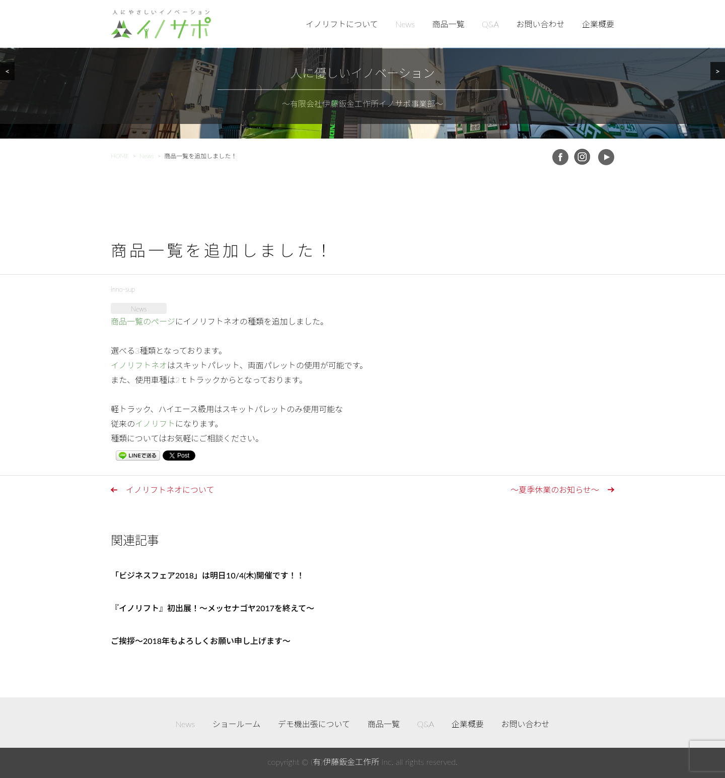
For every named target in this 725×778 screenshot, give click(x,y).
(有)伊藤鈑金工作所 (345, 761)
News (405, 24)
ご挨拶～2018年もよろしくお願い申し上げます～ (201, 640)
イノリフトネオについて (170, 489)
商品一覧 (448, 24)
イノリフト (155, 423)
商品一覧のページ (143, 321)
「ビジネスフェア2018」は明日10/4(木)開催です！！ (208, 575)
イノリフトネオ (139, 365)
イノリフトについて (342, 24)
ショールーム (236, 724)
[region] (362, 69)
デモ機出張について (314, 724)
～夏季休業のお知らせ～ (555, 489)
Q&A (490, 24)
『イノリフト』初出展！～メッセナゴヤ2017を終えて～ (212, 608)
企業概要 (598, 24)
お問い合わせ (540, 24)
